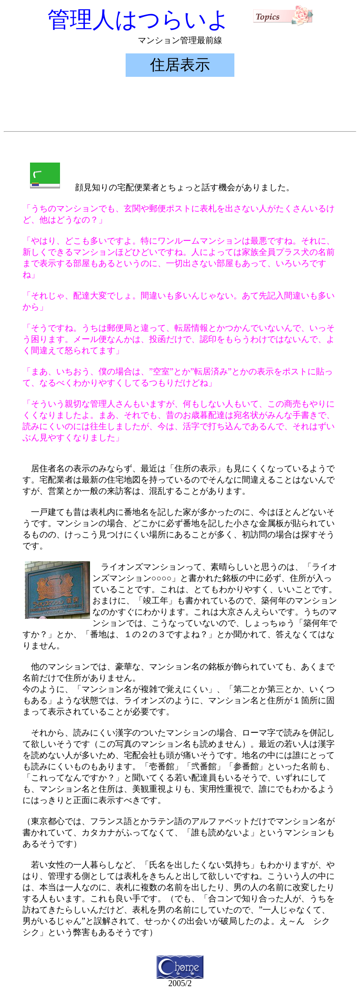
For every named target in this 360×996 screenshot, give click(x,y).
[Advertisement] (180, 106)
